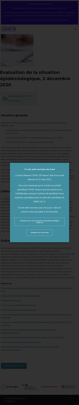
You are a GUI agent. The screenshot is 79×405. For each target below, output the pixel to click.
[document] (39, 202)
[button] (66, 165)
